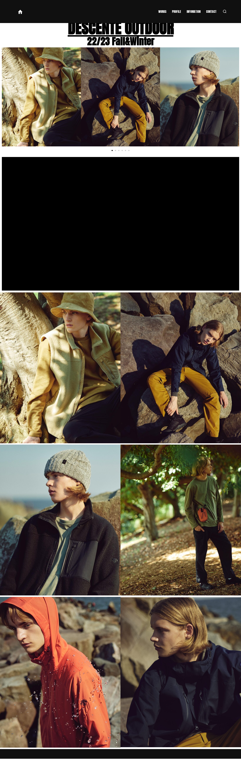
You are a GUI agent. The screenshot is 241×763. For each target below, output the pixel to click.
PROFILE (176, 11)
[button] (112, 154)
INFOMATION (194, 11)
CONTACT (211, 11)
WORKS (162, 11)
